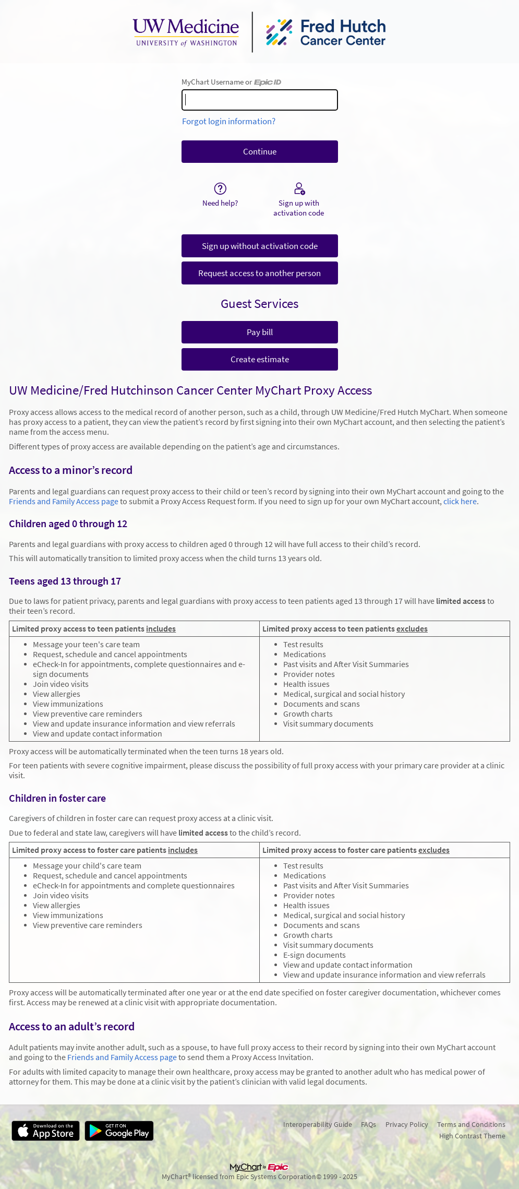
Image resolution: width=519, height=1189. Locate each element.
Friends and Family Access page (63, 501)
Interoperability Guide (317, 1124)
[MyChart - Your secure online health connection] (259, 32)
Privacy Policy (406, 1124)
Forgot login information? (228, 121)
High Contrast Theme (472, 1135)
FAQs (368, 1124)
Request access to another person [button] (259, 273)
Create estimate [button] (260, 359)
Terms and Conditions (471, 1124)
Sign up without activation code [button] (260, 246)
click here (460, 501)
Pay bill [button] (260, 332)
